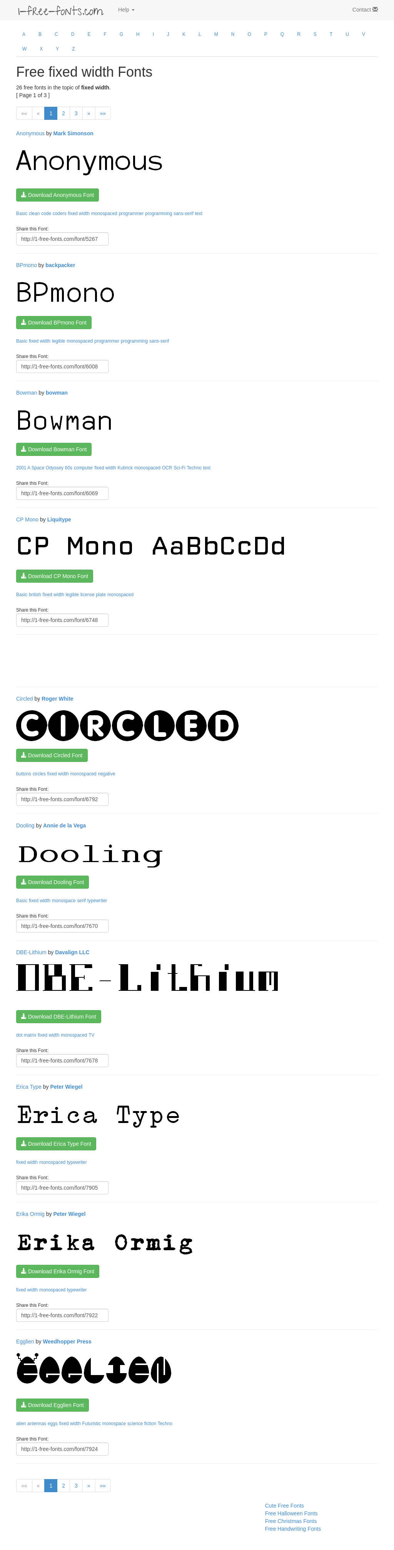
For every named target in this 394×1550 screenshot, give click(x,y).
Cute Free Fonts (284, 1506)
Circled (24, 699)
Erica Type (29, 1087)
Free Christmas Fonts (291, 1521)
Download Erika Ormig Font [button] (57, 1271)
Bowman (26, 393)
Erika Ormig (30, 1214)
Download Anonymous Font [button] (57, 195)
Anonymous (30, 133)
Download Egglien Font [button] (52, 1405)
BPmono (26, 265)
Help (126, 10)
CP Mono (27, 519)
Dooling (25, 825)
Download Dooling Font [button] (52, 882)
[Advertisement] (156, 659)
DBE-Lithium (31, 952)
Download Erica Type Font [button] (56, 1144)
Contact (365, 10)
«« (24, 113)
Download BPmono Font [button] (54, 322)
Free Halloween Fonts (291, 1513)
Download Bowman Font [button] (54, 449)
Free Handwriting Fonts (293, 1529)
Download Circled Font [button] (52, 755)
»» (103, 113)
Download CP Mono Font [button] (54, 576)
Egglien (25, 1341)
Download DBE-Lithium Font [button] (58, 1017)
